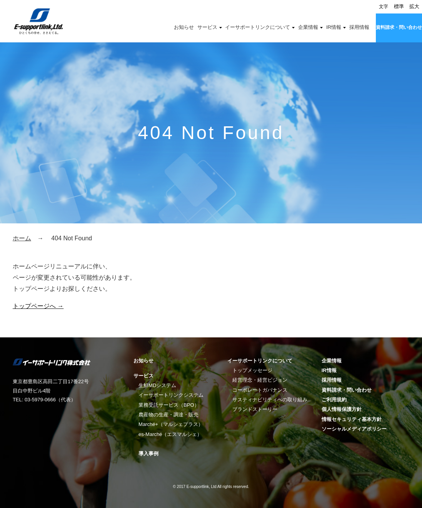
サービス (207, 27)
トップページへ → (38, 306)
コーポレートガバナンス (259, 390)
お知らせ (184, 27)
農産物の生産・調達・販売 (168, 414)
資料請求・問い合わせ (399, 27)
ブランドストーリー (254, 409)
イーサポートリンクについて (257, 27)
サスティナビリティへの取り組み (269, 399)
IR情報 (333, 27)
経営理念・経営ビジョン (259, 380)
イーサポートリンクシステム (170, 395)
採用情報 (359, 27)
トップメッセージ (252, 370)
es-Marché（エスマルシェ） (170, 434)
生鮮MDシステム (157, 385)
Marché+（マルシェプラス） (170, 424)
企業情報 (308, 27)
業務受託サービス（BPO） (168, 405)
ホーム (22, 238)
